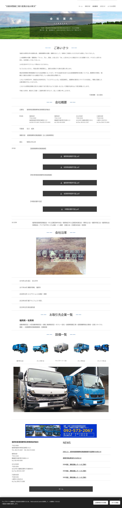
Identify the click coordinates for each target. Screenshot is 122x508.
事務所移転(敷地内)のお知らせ (72, 458)
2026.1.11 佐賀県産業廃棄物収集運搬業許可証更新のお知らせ (82, 451)
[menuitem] (77, 5)
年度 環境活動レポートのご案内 (76, 464)
